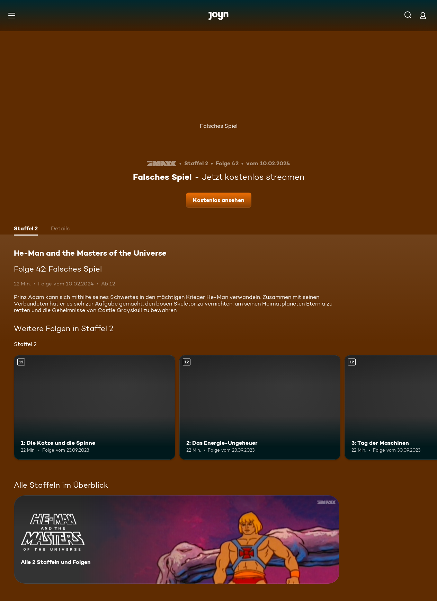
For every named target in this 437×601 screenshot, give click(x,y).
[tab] (25, 229)
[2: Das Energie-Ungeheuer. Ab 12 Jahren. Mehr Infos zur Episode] (260, 407)
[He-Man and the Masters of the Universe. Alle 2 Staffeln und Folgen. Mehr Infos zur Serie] (176, 539)
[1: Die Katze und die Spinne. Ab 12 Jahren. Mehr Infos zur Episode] (94, 407)
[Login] (423, 15)
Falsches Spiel (219, 126)
